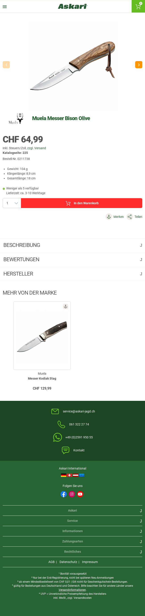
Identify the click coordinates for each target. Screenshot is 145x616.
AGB (51, 562)
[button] (138, 64)
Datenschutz (68, 562)
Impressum (90, 562)
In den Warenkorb (82, 203)
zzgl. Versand (36, 148)
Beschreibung (22, 245)
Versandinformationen (72, 589)
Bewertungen (21, 259)
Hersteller (18, 274)
